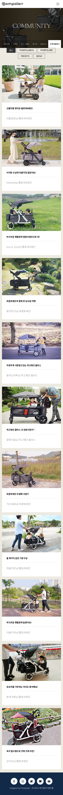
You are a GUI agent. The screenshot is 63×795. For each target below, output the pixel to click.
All (11, 50)
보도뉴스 (43, 44)
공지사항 (6, 44)
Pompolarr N (26, 50)
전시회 (35, 44)
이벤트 (15, 44)
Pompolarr (46, 50)
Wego (39, 56)
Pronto (25, 56)
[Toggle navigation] (58, 4)
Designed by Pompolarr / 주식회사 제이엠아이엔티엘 (31, 788)
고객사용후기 (55, 44)
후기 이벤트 (25, 44)
